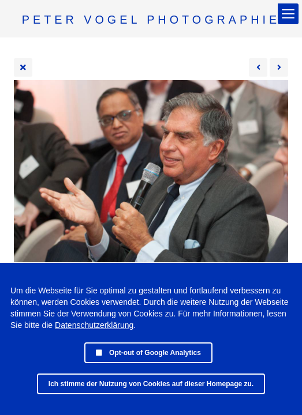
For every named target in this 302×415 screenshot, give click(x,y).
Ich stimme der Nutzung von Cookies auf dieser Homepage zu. (151, 384)
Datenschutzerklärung (94, 325)
